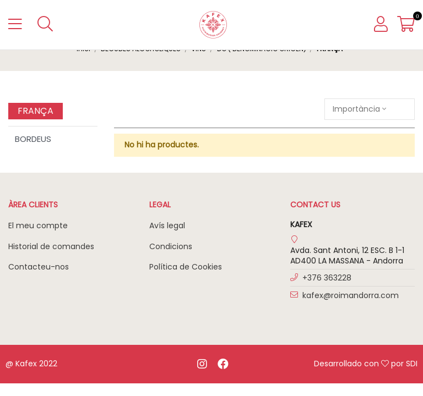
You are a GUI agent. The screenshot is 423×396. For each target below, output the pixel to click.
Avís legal (167, 225)
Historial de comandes (51, 246)
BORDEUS (33, 139)
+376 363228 (326, 277)
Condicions (170, 246)
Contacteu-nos (38, 266)
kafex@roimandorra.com (350, 295)
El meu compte (38, 225)
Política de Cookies (185, 266)
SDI (411, 363)
